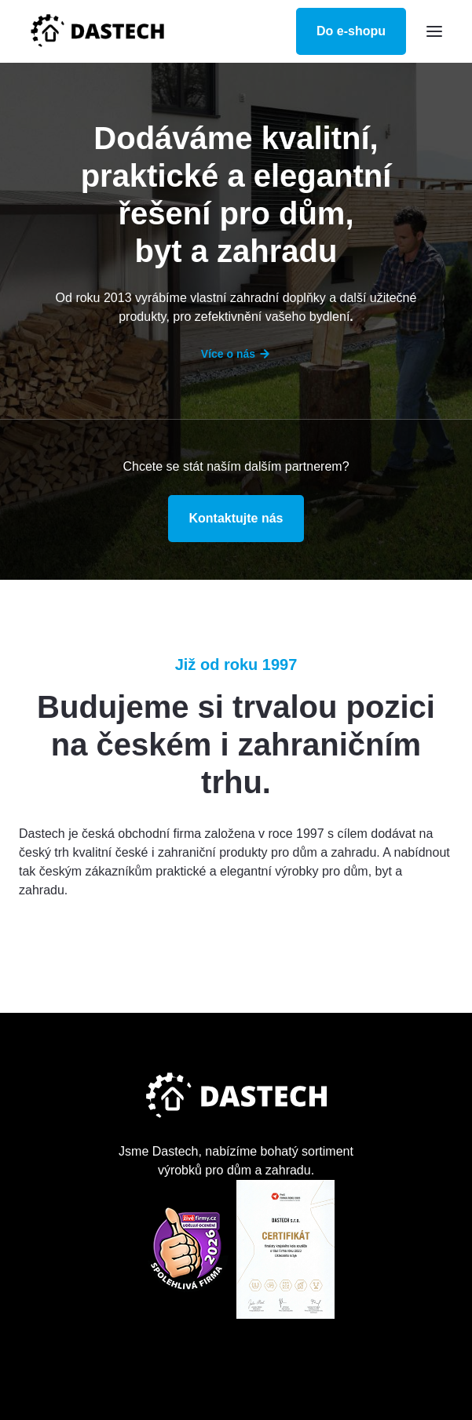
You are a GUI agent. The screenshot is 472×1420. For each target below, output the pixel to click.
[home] (97, 32)
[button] (434, 31)
